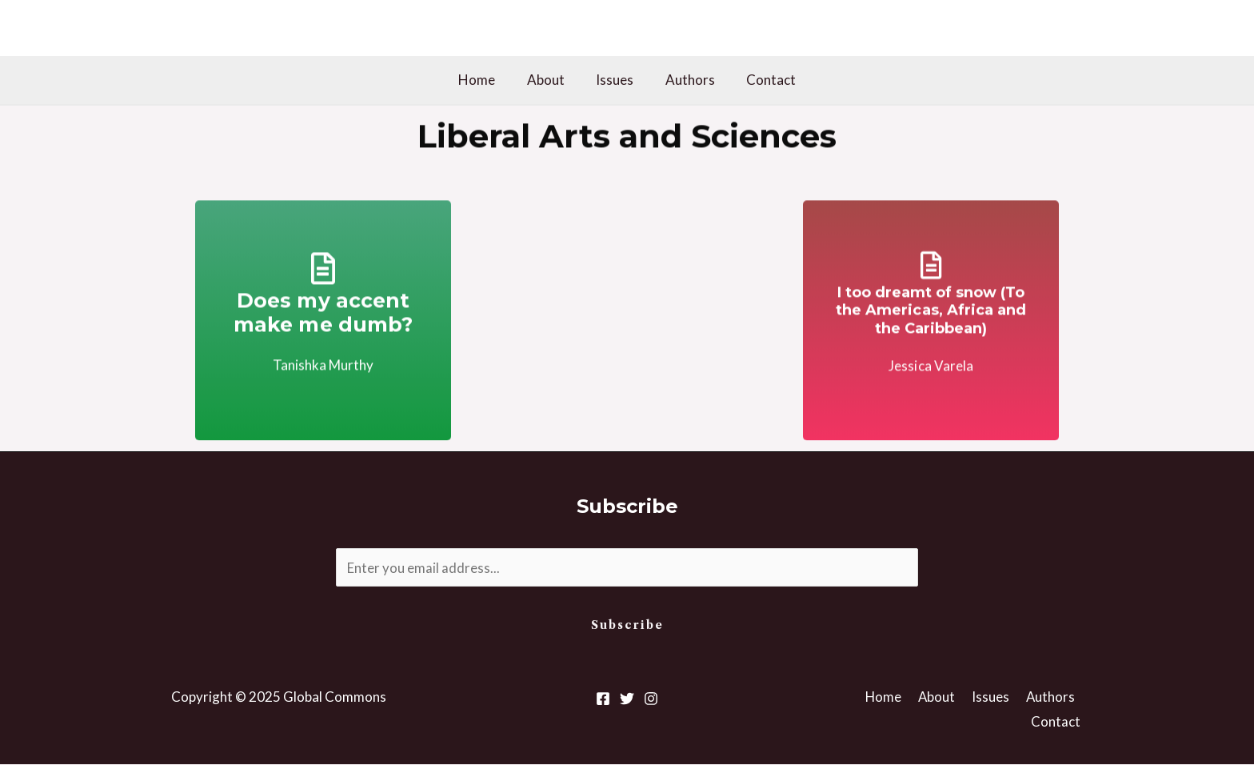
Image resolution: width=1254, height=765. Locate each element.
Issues (614, 79)
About (550, 79)
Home (485, 79)
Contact (762, 79)
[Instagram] (651, 698)
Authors (685, 79)
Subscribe (627, 626)
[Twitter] (627, 698)
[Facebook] (603, 698)
